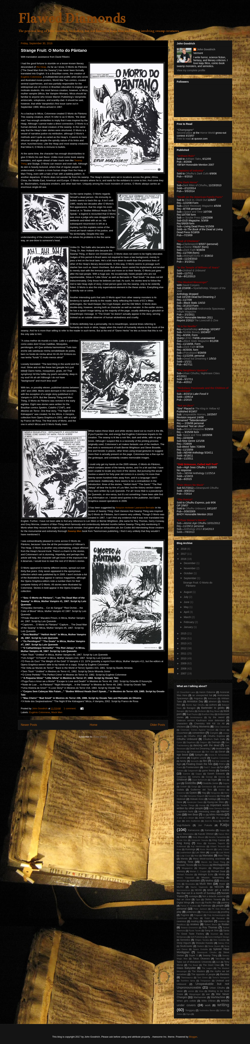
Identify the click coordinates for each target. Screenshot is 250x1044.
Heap (223, 796)
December (190, 563)
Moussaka (190, 884)
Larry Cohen (223, 849)
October (189, 573)
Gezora (221, 777)
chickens (181, 726)
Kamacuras (194, 830)
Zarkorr (222, 1010)
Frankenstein (192, 767)
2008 (184, 668)
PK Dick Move (219, 909)
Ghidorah (182, 779)
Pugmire (185, 915)
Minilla (222, 874)
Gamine (186, 774)
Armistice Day (195, 701)
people (220, 905)
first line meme (219, 761)
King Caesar (218, 840)
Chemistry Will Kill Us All (209, 723)
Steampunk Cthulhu (207, 952)
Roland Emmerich (189, 927)
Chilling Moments (200, 726)
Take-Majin (220, 959)
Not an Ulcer (184, 899)
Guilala (180, 789)
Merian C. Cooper (198, 871)
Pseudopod (190, 352)
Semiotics (185, 940)
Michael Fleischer (185, 874)
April (187, 611)
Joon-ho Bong (211, 821)
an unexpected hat (202, 695)
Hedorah (181, 799)
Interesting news (207, 811)
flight (179, 764)
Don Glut (210, 752)
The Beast (193, 965)
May (186, 607)
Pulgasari (198, 915)
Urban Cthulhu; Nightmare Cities (201, 373)
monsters (195, 880)
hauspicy (212, 796)
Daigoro (203, 742)
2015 (184, 633)
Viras (201, 991)
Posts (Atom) (100, 736)
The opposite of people (203, 974)
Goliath (183, 786)
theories (224, 974)
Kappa (223, 830)
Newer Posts (29, 724)
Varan (180, 991)
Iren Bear (192, 814)
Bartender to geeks (213, 707)
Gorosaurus (207, 786)
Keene (183, 836)
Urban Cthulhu (217, 988)
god (179, 783)
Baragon (191, 708)
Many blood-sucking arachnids (209, 858)
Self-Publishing (197, 937)
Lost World (224, 852)
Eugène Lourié (198, 758)
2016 (184, 558)
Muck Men (56, 712)
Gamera (224, 770)
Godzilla (190, 783)
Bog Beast (215, 711)
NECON (219, 886)
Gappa (199, 774)
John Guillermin (193, 821)
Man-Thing (223, 855)
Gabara (180, 771)
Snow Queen (214, 946)
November (190, 568)
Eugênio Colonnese (31, 76)
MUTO (180, 887)
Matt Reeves (203, 865)
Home (93, 724)
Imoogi (202, 805)
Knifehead (181, 846)
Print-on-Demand (209, 912)
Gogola (225, 783)
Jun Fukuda (205, 825)
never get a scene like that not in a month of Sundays (203, 891)
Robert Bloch (211, 924)
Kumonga (190, 849)
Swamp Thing (210, 955)
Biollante (202, 711)
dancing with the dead (206, 745)
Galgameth (193, 771)
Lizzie (212, 852)
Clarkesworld (190, 244)
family (183, 761)
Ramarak (220, 918)
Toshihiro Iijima (188, 981)
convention (198, 732)
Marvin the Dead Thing (213, 862)
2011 (184, 653)
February (189, 622)
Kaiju (224, 824)
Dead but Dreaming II (196, 358)
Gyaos (193, 792)
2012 (184, 648)
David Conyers (191, 285)
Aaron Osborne (207, 692)
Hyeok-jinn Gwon (195, 802)
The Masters (198, 971)
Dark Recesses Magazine (198, 205)
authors (213, 705)
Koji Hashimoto (198, 846)
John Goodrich (206, 49)
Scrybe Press (192, 217)
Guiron (222, 790)
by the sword (216, 717)
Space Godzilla (200, 949)
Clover (222, 730)
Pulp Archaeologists (216, 915)
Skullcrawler (186, 946)
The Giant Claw (211, 965)
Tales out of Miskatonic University (194, 962)
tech (218, 962)
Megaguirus (187, 868)
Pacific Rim (211, 902)
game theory (208, 770)
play (179, 911)
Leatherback (185, 852)
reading (195, 921)
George (209, 777)
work (208, 1005)
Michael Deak (218, 871)
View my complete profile (191, 70)
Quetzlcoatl (182, 918)
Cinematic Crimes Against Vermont (197, 730)
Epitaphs (199, 755)
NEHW (198, 890)
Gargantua (182, 777)
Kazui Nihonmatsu (185, 834)
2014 (184, 638)
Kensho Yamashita (217, 837)
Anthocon (212, 698)
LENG (188, 338)
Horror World (207, 132)
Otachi (198, 903)
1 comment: (70, 708)
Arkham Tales (193, 158)
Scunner (214, 934)
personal (182, 908)
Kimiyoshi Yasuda (199, 840)
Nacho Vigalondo (199, 887)
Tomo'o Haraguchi (220, 977)
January (189, 627)
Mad (196, 856)
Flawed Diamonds (71, 18)
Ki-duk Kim (182, 840)
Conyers (214, 733)
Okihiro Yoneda (213, 899)
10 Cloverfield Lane (186, 692)
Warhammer (200, 997)
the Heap (41, 67)
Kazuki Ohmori (206, 834)
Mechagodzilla (221, 864)
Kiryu (199, 843)
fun (222, 767)
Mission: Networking (212, 877)
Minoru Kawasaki (185, 878)
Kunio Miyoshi (206, 849)
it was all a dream (185, 818)
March (188, 617)
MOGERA (181, 881)
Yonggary (190, 1010)
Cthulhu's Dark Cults (214, 739)
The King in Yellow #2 (207, 408)
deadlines (221, 748)
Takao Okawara (201, 958)
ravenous (181, 921)
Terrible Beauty (191, 332)
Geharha (196, 777)
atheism (213, 701)
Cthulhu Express (216, 736)
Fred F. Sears (210, 767)
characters (182, 723)
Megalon (203, 868)
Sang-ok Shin (212, 930)
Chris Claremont (221, 727)
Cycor (179, 742)
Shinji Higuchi (184, 943)
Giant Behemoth (199, 780)
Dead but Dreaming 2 (200, 748)
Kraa (179, 849)
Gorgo (194, 786)
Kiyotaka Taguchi (216, 843)
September (190, 578)
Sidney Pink (223, 943)
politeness (191, 912)
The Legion (207, 968)
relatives (222, 921)
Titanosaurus (187, 977)
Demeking (181, 752)
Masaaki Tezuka (185, 865)
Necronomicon (183, 890)
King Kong (183, 843)
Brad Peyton (192, 714)
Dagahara (191, 742)
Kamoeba (210, 830)
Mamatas (207, 855)
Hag (204, 793)
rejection (208, 921)
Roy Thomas (209, 927)
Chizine (187, 246)
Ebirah (222, 751)
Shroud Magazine (194, 429)
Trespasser (205, 981)
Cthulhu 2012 (195, 736)
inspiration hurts (185, 811)
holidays (212, 799)
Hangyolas (215, 793)
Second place (184, 132)
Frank (179, 767)
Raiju (196, 918)
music (222, 884)
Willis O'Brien (208, 1001)
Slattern (200, 946)
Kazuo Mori (223, 834)
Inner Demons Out (217, 808)
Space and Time (193, 211)
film (205, 760)
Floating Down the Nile (199, 764)
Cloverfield (182, 733)
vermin (191, 991)
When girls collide (186, 1001)
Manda (184, 858)
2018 (184, 548)
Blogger (193, 1036)
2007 (184, 673)
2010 (184, 658)
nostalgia (193, 896)
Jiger (179, 821)
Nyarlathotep (190, 329)
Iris (204, 815)
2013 (184, 643)
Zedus (180, 1014)
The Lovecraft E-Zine (206, 320)
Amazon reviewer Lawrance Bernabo (135, 507)
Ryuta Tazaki (195, 930)
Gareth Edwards (216, 773)
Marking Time (185, 861)
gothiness (221, 786)
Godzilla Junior (210, 783)
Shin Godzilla (219, 940)
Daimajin (215, 742)
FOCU (222, 764)
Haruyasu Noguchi (195, 796)
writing (223, 1005)
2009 (184, 663)
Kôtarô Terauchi (217, 846)
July (186, 596)
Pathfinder (206, 905)
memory (181, 871)
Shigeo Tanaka (202, 940)
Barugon (181, 711)
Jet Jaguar (221, 818)
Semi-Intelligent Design (218, 937)
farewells (195, 761)
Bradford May (208, 714)
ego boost (182, 754)
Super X (193, 955)
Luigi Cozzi (185, 856)
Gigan (214, 780)
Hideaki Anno (197, 799)
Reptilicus (181, 924)
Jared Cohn (205, 818)
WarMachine (218, 997)
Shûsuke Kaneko (204, 943)
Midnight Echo (205, 874)
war (208, 994)
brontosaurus (196, 717)
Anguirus (198, 698)
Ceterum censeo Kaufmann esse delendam (201, 720)
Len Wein (200, 852)
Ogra (198, 899)
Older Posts (157, 724)
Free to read (184, 138)
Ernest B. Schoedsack (219, 755)
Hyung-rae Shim (215, 802)
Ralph (207, 918)
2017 (184, 553)
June (187, 602)
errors (183, 758)
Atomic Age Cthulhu (195, 705)
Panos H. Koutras (188, 906)
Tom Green (202, 977)
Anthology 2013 (193, 529)
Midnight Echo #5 (194, 255)
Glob (224, 780)
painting (225, 902)
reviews (194, 924)
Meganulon (218, 868)
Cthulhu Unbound (187, 739)
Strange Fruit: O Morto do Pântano (54, 50)
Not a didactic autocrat (214, 896)
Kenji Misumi (199, 837)
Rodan (225, 924)
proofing (225, 912)
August (188, 591)
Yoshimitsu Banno (207, 1010)
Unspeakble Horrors (194, 414)
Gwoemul (181, 793)
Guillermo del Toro (201, 789)
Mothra (209, 880)
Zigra (188, 1014)
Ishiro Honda (216, 814)
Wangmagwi (194, 994)
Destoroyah (196, 752)
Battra (191, 711)
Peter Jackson (200, 909)
